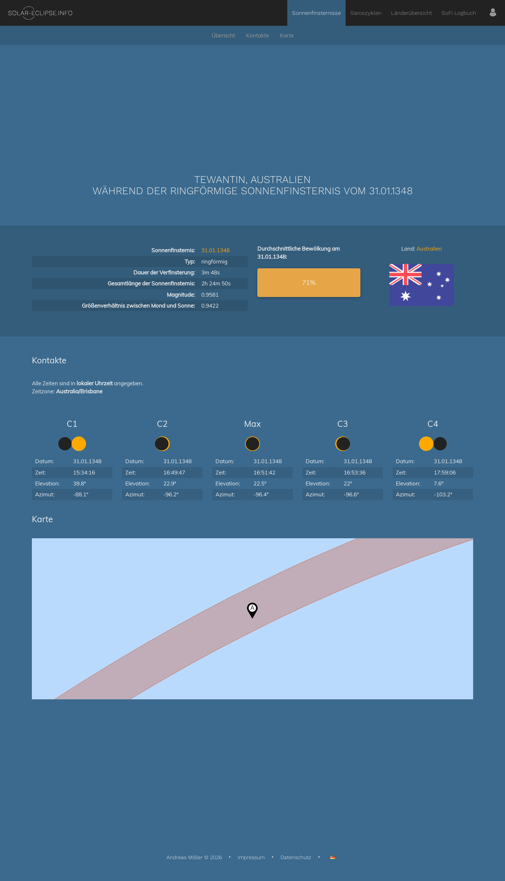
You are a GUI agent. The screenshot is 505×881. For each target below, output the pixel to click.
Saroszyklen (365, 13)
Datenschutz (296, 857)
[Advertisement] (252, 100)
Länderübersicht (411, 13)
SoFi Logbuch (459, 13)
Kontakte (257, 35)
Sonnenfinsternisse (316, 13)
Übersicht (223, 35)
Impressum (251, 857)
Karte (287, 35)
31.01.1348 (215, 250)
